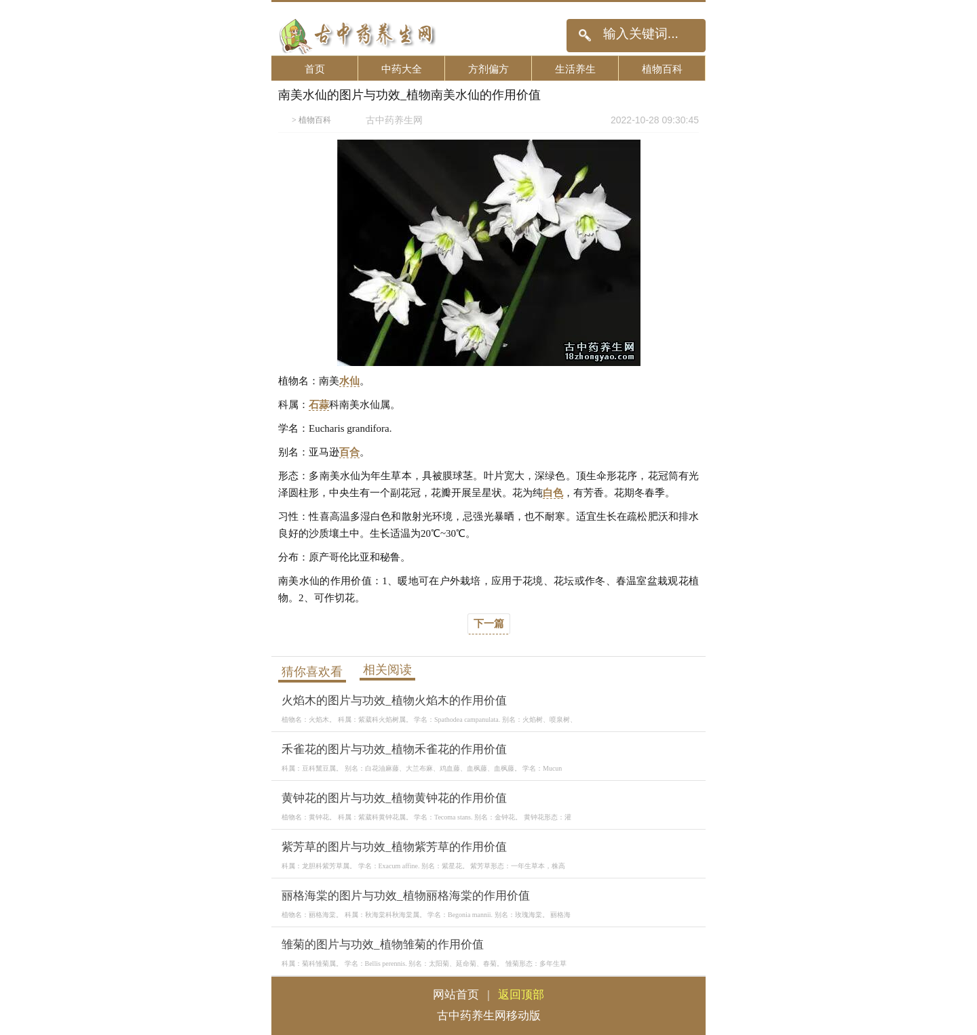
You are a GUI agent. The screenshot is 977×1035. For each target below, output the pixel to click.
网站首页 (456, 994)
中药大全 (401, 69)
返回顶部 (521, 994)
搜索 (584, 35)
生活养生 (575, 69)
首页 (315, 69)
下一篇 (489, 623)
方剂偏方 (488, 69)
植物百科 (662, 69)
